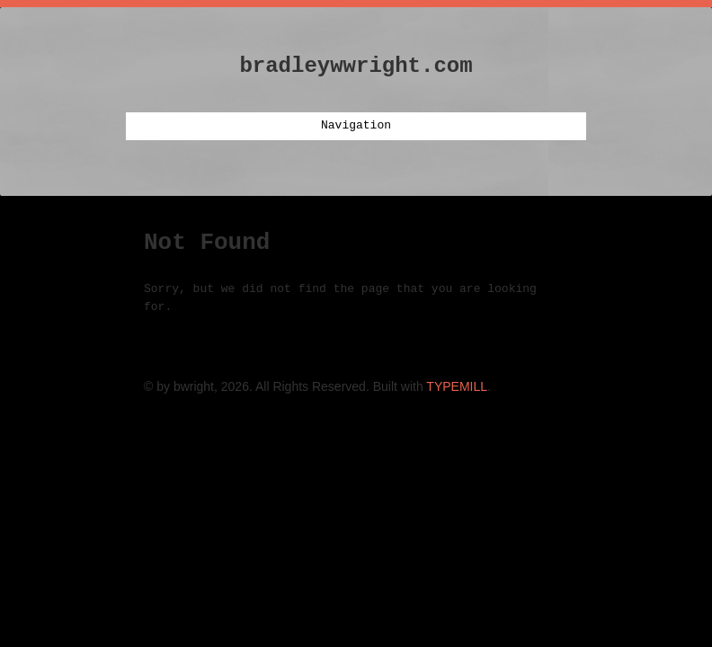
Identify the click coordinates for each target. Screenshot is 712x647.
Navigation (356, 126)
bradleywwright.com (355, 66)
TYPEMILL (456, 386)
